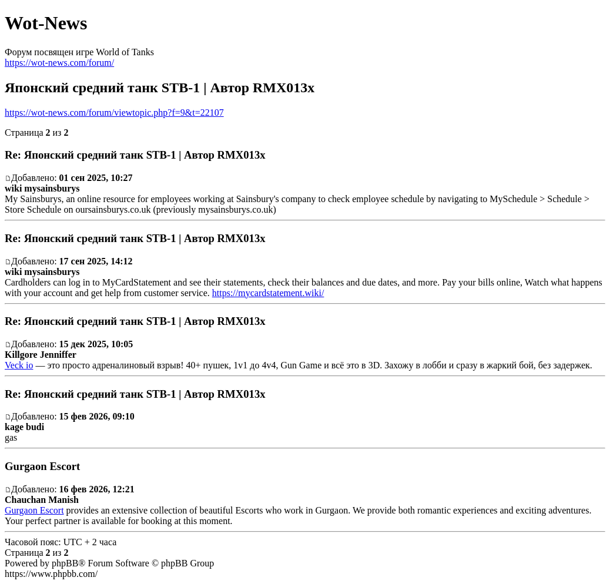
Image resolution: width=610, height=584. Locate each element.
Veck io (19, 365)
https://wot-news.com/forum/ (59, 63)
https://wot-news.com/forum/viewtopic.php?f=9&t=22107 (114, 113)
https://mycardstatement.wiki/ (268, 293)
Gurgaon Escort (34, 510)
